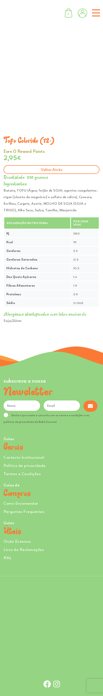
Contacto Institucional (24, 457)
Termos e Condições (22, 473)
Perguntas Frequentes (24, 511)
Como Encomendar (21, 503)
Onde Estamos (17, 541)
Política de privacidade (25, 465)
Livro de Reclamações (24, 549)
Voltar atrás (51, 169)
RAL (8, 557)
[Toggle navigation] (95, 12)
